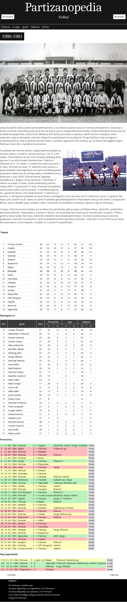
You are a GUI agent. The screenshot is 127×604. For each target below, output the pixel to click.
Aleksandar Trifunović (18, 335)
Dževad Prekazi (15, 374)
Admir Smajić (14, 385)
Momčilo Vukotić (16, 351)
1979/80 (11, 577)
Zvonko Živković (16, 332)
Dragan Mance (15, 412)
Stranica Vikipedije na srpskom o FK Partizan (30, 593)
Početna (7, 28)
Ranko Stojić (14, 401)
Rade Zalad (13, 381)
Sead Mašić (13, 366)
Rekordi (46, 28)
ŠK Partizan (119, 16)
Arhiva (59, 28)
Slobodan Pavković (17, 404)
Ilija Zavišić (13, 431)
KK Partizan (8, 16)
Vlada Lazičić (14, 435)
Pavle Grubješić (15, 408)
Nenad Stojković (16, 339)
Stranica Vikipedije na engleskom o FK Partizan (31, 590)
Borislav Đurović (16, 424)
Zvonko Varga (15, 343)
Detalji (91, 448)
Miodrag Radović (16, 362)
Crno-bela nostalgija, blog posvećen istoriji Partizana (34, 596)
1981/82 (114, 577)
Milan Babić (13, 393)
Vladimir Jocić (14, 420)
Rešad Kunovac (15, 416)
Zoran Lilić (13, 389)
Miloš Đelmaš (14, 370)
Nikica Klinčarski (15, 347)
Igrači (33, 28)
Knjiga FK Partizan (17, 599)
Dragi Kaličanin (15, 358)
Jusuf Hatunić (14, 397)
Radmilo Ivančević (17, 378)
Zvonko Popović (16, 427)
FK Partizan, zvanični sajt (21, 587)
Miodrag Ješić (14, 355)
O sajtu (21, 28)
